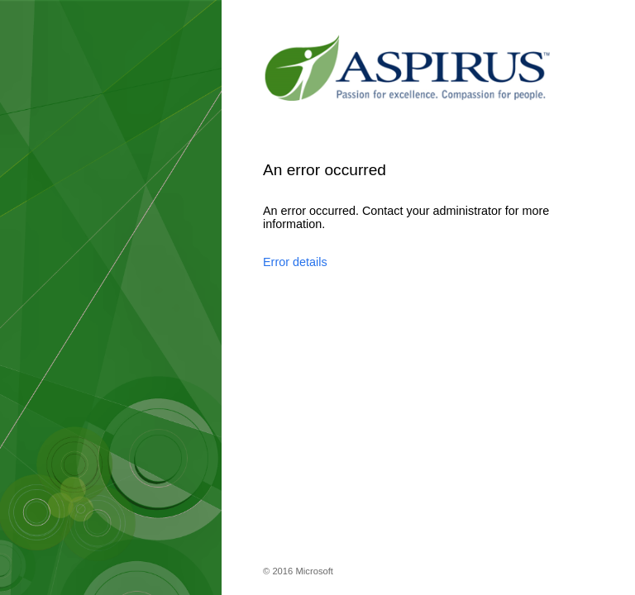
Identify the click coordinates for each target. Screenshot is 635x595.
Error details (295, 262)
